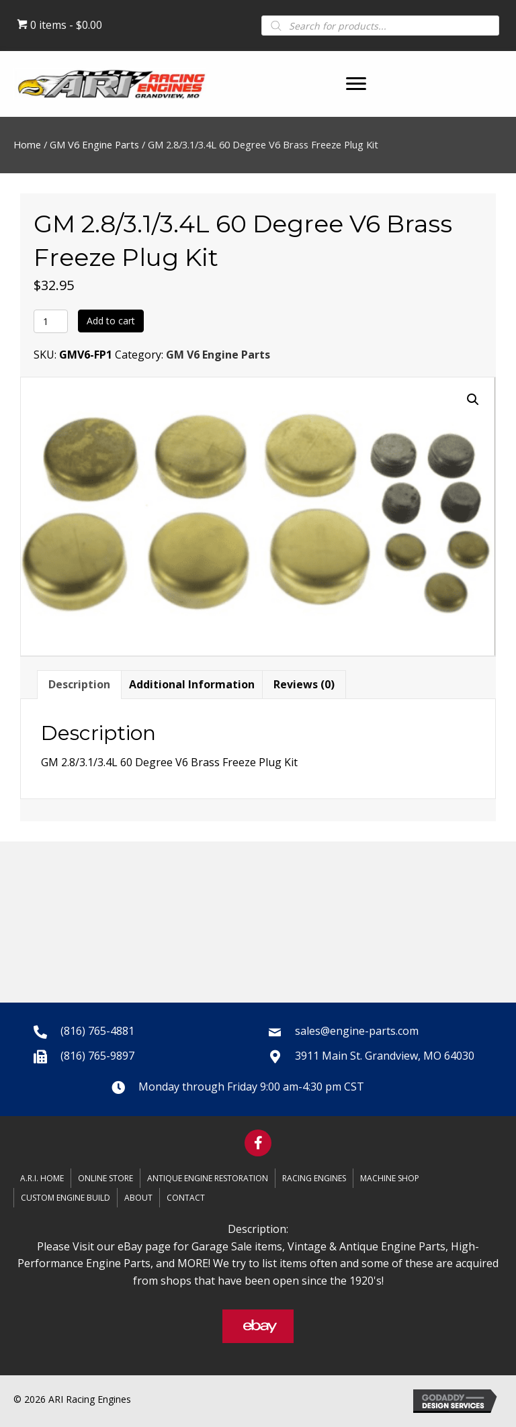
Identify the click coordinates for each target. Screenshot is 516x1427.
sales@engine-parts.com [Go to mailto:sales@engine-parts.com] (357, 1030)
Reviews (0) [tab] (304, 684)
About (138, 1197)
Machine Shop (389, 1178)
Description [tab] (79, 684)
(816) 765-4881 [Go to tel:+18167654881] (97, 1030)
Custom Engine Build (65, 1197)
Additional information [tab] (192, 684)
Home (27, 144)
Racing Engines (314, 1178)
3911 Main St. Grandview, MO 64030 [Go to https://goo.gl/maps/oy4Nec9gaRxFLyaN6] (384, 1055)
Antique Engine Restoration (207, 1178)
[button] (356, 84)
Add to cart (111, 320)
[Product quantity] (51, 321)
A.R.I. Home (42, 1178)
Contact (186, 1197)
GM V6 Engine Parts (94, 144)
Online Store (105, 1178)
